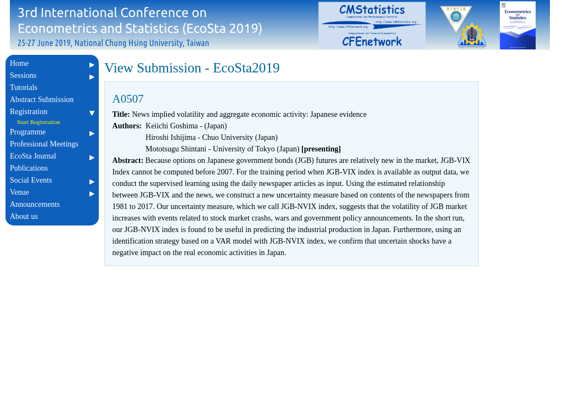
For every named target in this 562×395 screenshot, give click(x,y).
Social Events (52, 180)
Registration (52, 112)
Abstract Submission (52, 99)
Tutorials (52, 87)
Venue (52, 192)
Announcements (52, 204)
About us (52, 216)
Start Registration (38, 122)
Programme (52, 132)
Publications (52, 168)
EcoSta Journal (52, 156)
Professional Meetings (52, 144)
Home (52, 63)
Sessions (52, 75)
